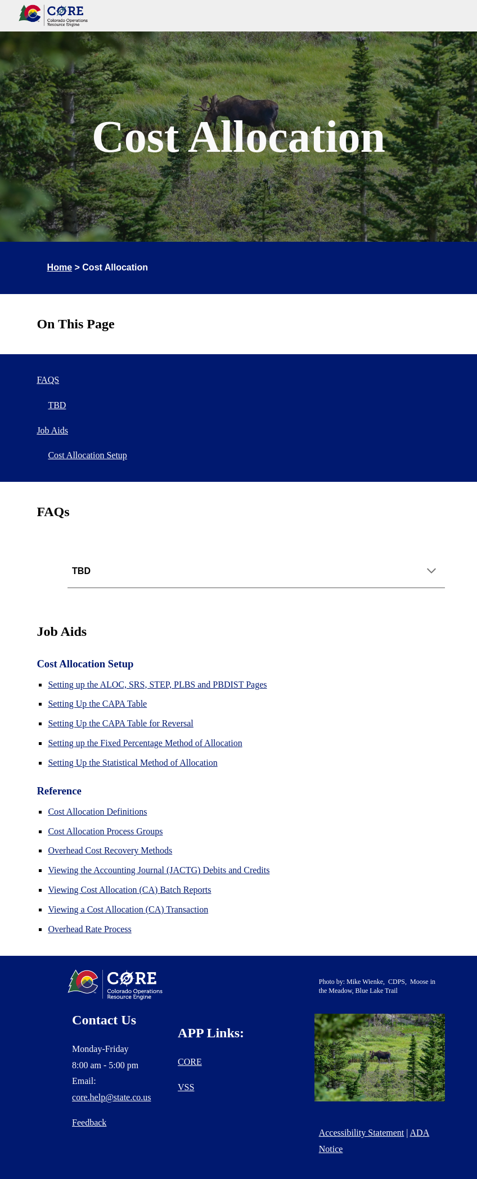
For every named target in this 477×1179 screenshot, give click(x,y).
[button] (431, 571)
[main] (238, 137)
